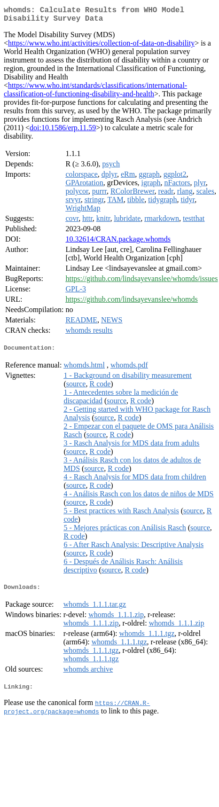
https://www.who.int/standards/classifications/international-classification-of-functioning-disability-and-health (95, 93)
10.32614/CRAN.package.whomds (118, 243)
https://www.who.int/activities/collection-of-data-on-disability (101, 47)
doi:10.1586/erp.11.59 (63, 131)
